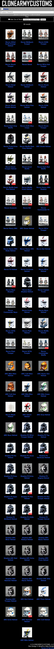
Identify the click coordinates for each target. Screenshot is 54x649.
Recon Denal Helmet (10, 86)
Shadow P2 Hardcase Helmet (43, 456)
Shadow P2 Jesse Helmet (27, 456)
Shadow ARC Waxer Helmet (43, 538)
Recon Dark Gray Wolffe (10, 127)
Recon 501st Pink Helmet (27, 106)
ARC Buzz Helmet (10, 435)
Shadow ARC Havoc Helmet (27, 579)
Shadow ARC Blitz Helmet (43, 579)
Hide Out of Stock (16, 19)
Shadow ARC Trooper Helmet (10, 600)
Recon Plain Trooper (10, 352)
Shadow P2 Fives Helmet (10, 477)
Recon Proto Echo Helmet (11, 147)
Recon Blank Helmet (10, 415)
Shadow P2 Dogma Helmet (43, 477)
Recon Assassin (10, 208)
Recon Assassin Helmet (27, 270)
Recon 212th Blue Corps (27, 127)
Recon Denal (27, 64)
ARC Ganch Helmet (27, 415)
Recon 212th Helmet (43, 106)
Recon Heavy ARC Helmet (27, 250)
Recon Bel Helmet (43, 249)
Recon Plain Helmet (27, 332)
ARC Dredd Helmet (43, 146)
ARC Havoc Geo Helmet (43, 374)
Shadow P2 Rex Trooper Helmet (43, 497)
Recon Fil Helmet (10, 269)
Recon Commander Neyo (10, 311)
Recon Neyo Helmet (43, 311)
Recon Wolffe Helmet (43, 332)
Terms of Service (47, 648)
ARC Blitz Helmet (27, 640)
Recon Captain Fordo (43, 291)
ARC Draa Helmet (43, 415)
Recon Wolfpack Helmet (27, 86)
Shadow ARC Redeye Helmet (27, 538)
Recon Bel (27, 208)
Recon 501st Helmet (43, 270)
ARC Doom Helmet (27, 228)
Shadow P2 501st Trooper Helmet (27, 436)
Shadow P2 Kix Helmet (10, 456)
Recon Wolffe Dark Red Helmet (10, 188)
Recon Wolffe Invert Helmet (27, 188)
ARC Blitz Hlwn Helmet (10, 374)
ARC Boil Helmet (27, 599)
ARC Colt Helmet (43, 620)
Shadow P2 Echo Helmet (27, 477)
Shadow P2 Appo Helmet (10, 497)
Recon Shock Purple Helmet (10, 106)
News (4, 9)
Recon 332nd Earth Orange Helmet (10, 44)
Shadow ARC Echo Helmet (27, 559)
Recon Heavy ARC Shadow (43, 188)
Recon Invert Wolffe (27, 168)
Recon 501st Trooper (43, 229)
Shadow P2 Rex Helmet (27, 497)
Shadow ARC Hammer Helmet (10, 579)
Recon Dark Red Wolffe (43, 168)
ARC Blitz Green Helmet (43, 395)
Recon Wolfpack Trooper (27, 43)
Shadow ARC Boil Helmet (10, 559)
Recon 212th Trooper (43, 43)
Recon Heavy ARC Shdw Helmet (11, 250)
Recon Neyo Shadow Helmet (27, 291)
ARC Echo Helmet (10, 620)
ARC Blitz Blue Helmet (27, 395)
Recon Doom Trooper (43, 127)
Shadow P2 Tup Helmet (43, 436)
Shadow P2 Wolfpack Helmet (10, 518)
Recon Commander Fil (43, 209)
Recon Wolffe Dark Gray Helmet (27, 147)
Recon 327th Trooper (27, 352)
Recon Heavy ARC (11, 228)
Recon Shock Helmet (43, 86)
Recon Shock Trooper (10, 65)
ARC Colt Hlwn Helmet (27, 374)
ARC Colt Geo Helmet (10, 395)
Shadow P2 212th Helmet (27, 518)
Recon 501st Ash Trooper (43, 65)
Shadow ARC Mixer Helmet (11, 538)
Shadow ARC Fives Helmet (43, 559)
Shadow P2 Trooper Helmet (43, 518)
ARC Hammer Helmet (27, 620)
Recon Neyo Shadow (10, 291)
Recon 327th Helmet (10, 332)
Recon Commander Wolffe (43, 353)
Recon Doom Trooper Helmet (10, 168)
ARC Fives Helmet (43, 599)
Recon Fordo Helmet (27, 311)
